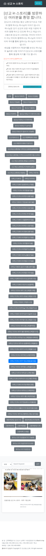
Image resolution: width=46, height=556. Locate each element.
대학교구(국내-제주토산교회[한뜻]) (23, 390)
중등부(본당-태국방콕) (32, 420)
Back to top (40, 540)
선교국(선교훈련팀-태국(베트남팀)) (23, 167)
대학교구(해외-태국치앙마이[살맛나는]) (23, 314)
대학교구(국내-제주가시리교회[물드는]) (23, 349)
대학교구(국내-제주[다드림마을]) (23, 208)
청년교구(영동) (33, 96)
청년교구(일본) (15, 102)
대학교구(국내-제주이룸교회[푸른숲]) (23, 396)
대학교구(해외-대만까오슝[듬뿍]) (23, 284)
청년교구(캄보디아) (29, 102)
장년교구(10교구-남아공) (23, 125)
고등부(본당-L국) (35, 426)
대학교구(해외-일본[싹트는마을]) (23, 184)
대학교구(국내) (30, 178)
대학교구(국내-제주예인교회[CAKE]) (23, 355)
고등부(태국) (10, 426)
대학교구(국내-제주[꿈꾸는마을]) (23, 249)
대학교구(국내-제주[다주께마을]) (23, 214)
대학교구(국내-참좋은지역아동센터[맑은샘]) (23, 408)
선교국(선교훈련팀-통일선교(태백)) (23, 161)
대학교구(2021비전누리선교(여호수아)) (23, 278)
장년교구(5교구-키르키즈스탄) (30, 114)
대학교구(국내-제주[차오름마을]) (23, 196)
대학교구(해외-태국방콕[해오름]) (23, 384)
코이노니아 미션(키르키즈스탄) (23, 443)
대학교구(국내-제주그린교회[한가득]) (23, 290)
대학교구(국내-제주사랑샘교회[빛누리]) (23, 296)
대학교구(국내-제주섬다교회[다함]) (23, 373)
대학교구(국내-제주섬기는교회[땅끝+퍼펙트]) (23, 337)
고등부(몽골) (21, 426)
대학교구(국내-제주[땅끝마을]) (23, 190)
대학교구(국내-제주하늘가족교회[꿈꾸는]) (23, 308)
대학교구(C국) (33, 173)
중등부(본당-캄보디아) (14, 420)
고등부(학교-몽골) (23, 431)
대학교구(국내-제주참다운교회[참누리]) (23, 320)
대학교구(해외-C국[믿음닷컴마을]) (23, 202)
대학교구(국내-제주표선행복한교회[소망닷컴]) (23, 414)
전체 (9, 96)
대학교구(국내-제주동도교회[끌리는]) (23, 367)
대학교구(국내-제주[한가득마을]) (23, 273)
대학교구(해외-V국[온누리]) (23, 302)
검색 (37, 464)
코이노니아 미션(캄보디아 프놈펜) (23, 437)
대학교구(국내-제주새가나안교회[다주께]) (23, 378)
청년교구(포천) (16, 108)
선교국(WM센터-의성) (30, 137)
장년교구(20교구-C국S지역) (23, 120)
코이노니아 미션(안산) (23, 449)
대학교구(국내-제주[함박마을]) (23, 243)
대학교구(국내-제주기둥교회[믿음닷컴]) (23, 361)
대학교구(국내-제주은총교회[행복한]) (23, 326)
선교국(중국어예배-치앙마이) (23, 143)
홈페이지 (5, 548)
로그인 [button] (38, 3)
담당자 (10, 548)
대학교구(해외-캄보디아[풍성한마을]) (23, 267)
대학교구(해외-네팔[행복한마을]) (23, 220)
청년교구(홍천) (30, 108)
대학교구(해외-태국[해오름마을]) (23, 231)
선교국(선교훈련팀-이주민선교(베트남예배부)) (23, 149)
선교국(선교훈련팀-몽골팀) (16, 173)
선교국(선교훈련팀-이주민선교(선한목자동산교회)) (23, 155)
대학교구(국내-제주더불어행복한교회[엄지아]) (23, 331)
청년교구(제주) (20, 96)
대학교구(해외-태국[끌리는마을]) (23, 237)
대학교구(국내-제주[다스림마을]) (23, 226)
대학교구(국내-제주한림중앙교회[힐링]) (23, 402)
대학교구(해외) (16, 178)
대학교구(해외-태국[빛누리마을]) (23, 261)
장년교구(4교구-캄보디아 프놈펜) (23, 131)
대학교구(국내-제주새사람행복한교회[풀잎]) (23, 343)
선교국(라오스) (14, 137)
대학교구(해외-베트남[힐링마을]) (23, 255)
